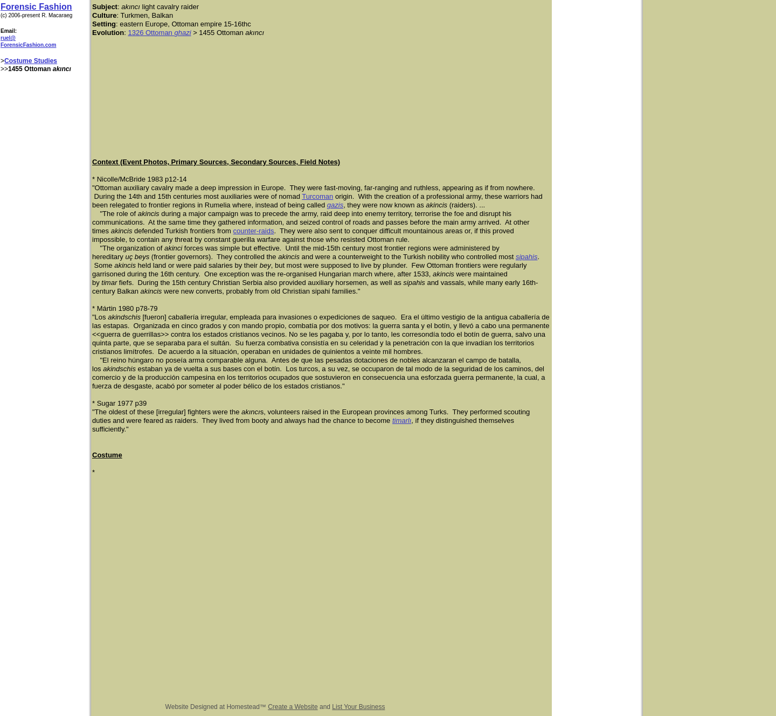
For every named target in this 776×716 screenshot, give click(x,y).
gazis (335, 205)
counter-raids (253, 231)
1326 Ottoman (151, 33)
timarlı (401, 420)
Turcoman (317, 196)
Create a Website (293, 707)
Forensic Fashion (36, 6)
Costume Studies (30, 61)
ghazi (182, 33)
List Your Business (358, 707)
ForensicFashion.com (28, 45)
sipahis (526, 257)
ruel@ (8, 38)
